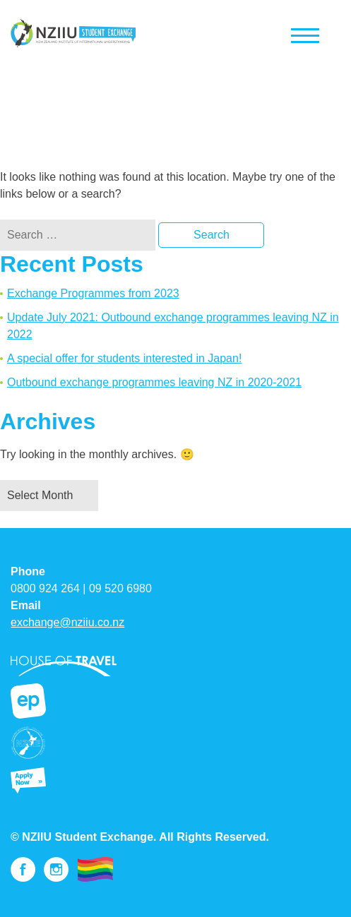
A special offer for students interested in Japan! (124, 358)
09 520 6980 (120, 588)
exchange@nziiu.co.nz (67, 622)
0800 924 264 (45, 588)
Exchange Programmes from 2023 (93, 293)
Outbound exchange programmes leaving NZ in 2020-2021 (154, 382)
